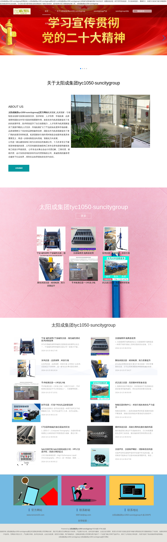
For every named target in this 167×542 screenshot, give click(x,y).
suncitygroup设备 (122, 11)
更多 (83, 215)
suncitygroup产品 (100, 11)
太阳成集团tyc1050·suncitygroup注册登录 (61, 23)
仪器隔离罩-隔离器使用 (83, 253)
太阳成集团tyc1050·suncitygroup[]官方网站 (28, 112)
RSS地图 (95, 529)
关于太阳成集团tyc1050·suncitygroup (71, 11)
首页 (46, 11)
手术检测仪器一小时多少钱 (83, 283)
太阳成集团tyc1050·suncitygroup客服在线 (101, 23)
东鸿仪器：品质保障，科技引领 (116, 253)
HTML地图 (102, 529)
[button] (164, 38)
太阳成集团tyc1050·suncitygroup (18, 169)
